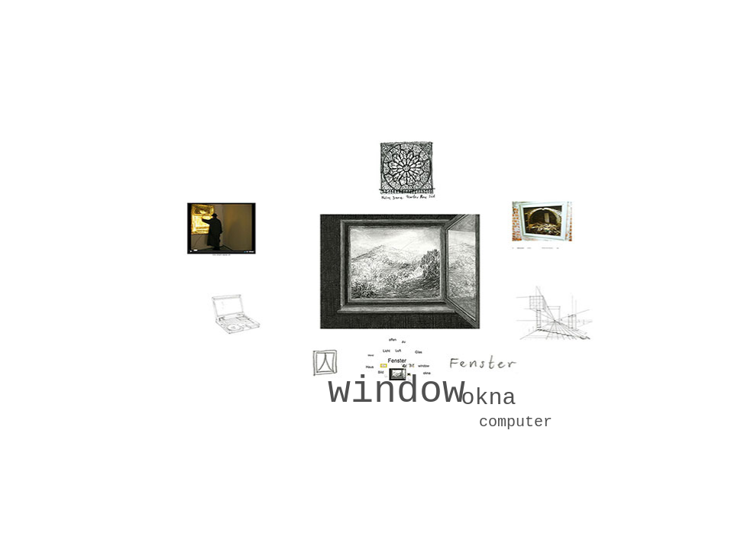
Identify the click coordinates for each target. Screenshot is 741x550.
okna (488, 398)
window (396, 391)
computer (515, 422)
